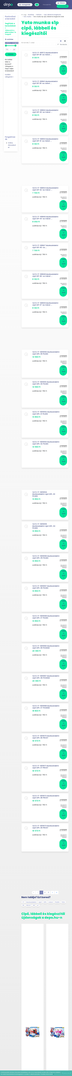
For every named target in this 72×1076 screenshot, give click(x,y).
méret (51, 880)
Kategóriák (25, 5)
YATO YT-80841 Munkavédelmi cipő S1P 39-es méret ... (45, 81)
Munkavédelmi (31, 880)
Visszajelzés (47, 5)
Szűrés (10, 54)
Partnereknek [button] (62, 6)
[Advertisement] (10, 106)
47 (38, 883)
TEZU (63, 880)
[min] (7, 49)
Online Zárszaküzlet (12, 145)
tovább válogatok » (9, 76)
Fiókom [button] (61, 3)
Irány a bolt (64, 69)
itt (53, 1074)
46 (34, 883)
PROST (28, 883)
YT (23, 880)
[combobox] (37, 4)
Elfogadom (66, 1073)
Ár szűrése (9, 39)
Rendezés (62, 44)
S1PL (45, 880)
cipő (40, 880)
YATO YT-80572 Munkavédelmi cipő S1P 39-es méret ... (45, 54)
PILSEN (57, 880)
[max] (14, 49)
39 (23, 883)
